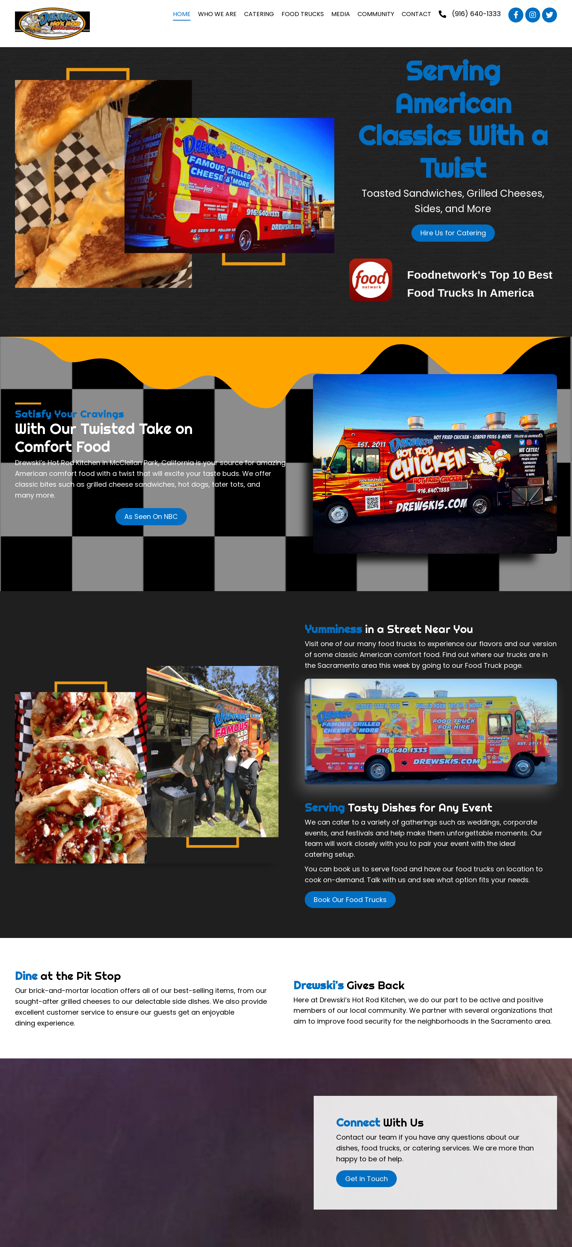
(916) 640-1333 (476, 13)
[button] (515, 14)
